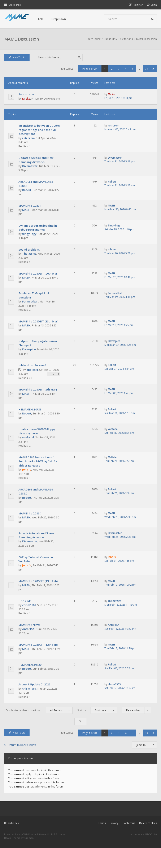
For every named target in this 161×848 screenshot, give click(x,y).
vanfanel (28, 437)
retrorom (28, 138)
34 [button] (146, 69)
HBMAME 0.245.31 (29, 409)
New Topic (17, 57)
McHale (112, 457)
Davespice (29, 349)
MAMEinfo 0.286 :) (29, 513)
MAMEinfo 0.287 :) (29, 206)
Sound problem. (29, 249)
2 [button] (112, 69)
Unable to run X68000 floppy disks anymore (36, 431)
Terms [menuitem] (102, 823)
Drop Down (59, 19)
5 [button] (132, 69)
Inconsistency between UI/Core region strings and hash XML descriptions (39, 130)
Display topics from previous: (39, 710)
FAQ (40, 19)
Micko (26, 98)
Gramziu (29, 837)
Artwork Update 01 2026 (34, 684)
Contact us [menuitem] (128, 823)
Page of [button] (89, 69)
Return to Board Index (22, 745)
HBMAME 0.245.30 (29, 665)
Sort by (97, 710)
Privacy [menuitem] (114, 823)
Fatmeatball (30, 301)
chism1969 (29, 605)
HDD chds (24, 601)
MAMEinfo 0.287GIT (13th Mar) (38, 321)
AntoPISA (28, 629)
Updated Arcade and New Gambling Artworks (35, 160)
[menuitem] (152, 4)
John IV (26, 469)
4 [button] (125, 69)
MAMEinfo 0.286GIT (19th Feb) (38, 581)
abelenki (32, 370)
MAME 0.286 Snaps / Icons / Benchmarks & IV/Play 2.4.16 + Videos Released (37, 461)
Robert (26, 190)
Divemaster (30, 166)
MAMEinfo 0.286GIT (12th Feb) (38, 645)
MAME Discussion (21, 39)
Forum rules (26, 94)
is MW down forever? (32, 365)
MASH (26, 210)
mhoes (112, 249)
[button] (153, 68)
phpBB (22, 834)
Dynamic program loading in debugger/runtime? (37, 228)
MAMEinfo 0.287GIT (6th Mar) (37, 389)
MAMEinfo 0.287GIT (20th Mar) (38, 273)
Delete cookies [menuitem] (148, 823)
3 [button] (118, 69)
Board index (11, 823)
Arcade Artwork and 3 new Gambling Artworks (36, 535)
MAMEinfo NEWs (29, 625)
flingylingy (29, 234)
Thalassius (29, 253)
